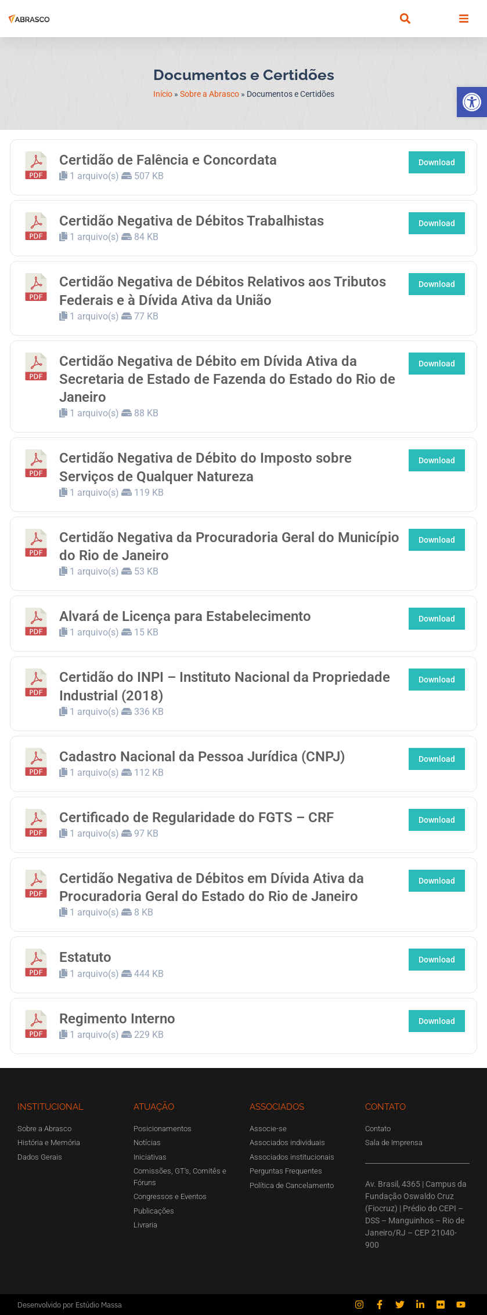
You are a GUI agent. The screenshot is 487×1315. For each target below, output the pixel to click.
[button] (472, 102)
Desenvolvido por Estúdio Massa (69, 1305)
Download (437, 162)
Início (162, 94)
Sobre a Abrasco (209, 94)
